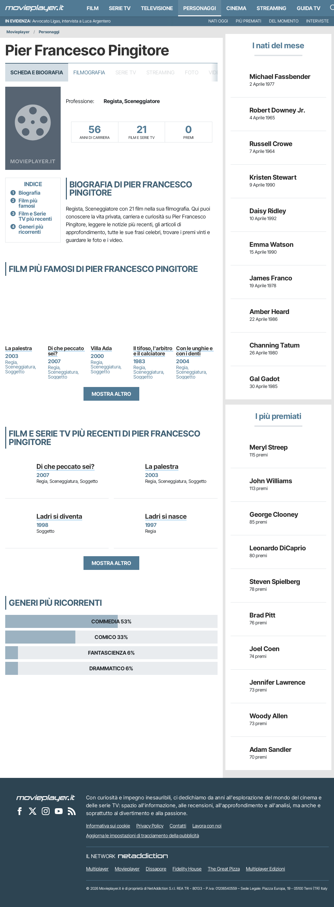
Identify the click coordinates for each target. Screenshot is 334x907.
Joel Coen (265, 649)
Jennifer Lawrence (277, 682)
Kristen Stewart (273, 177)
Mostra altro (111, 394)
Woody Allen (269, 716)
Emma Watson (272, 244)
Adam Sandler (271, 749)
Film (93, 8)
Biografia (29, 192)
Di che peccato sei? (66, 351)
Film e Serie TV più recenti (35, 216)
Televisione (157, 8)
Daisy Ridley (268, 211)
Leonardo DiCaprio (278, 548)
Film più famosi (28, 203)
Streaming (271, 8)
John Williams (271, 481)
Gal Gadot (265, 379)
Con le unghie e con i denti (195, 351)
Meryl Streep (269, 447)
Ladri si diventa (59, 516)
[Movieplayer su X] (32, 811)
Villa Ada (101, 348)
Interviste (317, 21)
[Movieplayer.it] (34, 8)
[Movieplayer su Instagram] (45, 811)
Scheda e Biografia (36, 72)
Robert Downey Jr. (277, 110)
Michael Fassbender (280, 77)
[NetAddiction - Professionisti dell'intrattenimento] (143, 856)
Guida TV (308, 8)
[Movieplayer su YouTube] (58, 811)
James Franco (271, 278)
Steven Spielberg (275, 582)
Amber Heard (269, 312)
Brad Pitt (262, 615)
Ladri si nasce (166, 516)
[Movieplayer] (45, 797)
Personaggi (49, 31)
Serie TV (119, 8)
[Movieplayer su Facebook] (19, 811)
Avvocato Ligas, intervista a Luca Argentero (71, 21)
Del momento (283, 21)
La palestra (18, 348)
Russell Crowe (271, 144)
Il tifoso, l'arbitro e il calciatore (153, 351)
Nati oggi (218, 21)
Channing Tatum (275, 345)
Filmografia (89, 72)
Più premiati (248, 21)
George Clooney (274, 514)
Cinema (236, 8)
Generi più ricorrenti (31, 229)
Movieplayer (18, 31)
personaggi (199, 8)
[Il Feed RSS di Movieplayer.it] (71, 811)
